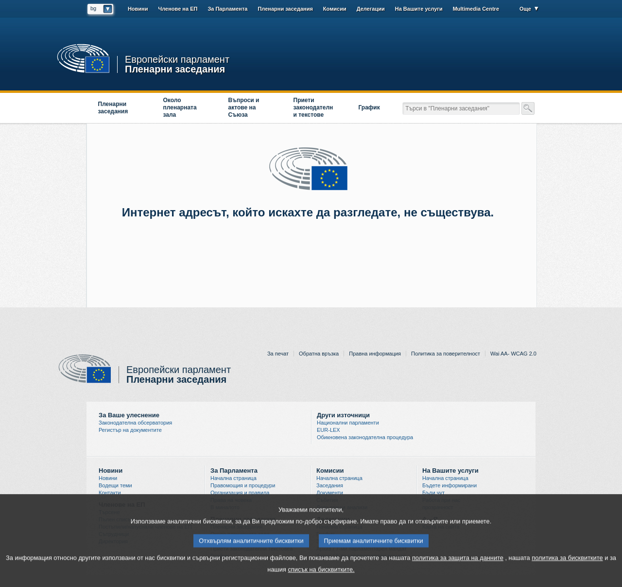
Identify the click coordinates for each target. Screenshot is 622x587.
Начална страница (233, 478)
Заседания (329, 485)
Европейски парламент (177, 59)
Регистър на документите (130, 430)
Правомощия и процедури (242, 485)
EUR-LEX (328, 430)
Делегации (371, 9)
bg (93, 8)
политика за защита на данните (457, 563)
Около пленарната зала (180, 107)
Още (525, 9)
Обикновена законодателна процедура (365, 437)
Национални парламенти (348, 423)
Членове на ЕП (177, 9)
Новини (138, 9)
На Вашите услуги (419, 9)
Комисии (334, 9)
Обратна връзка (319, 353)
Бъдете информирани (449, 485)
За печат (278, 353)
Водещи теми (115, 485)
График (369, 107)
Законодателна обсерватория (135, 423)
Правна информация (375, 353)
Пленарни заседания (175, 68)
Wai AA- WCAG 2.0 (513, 353)
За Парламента (227, 9)
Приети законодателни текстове (313, 107)
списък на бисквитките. (321, 574)
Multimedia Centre (476, 9)
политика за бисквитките (567, 563)
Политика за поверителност (445, 353)
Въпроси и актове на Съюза (243, 107)
